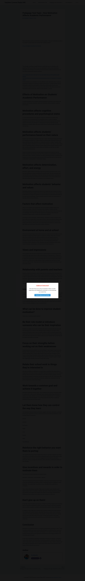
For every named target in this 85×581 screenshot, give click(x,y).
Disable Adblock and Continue (42, 295)
